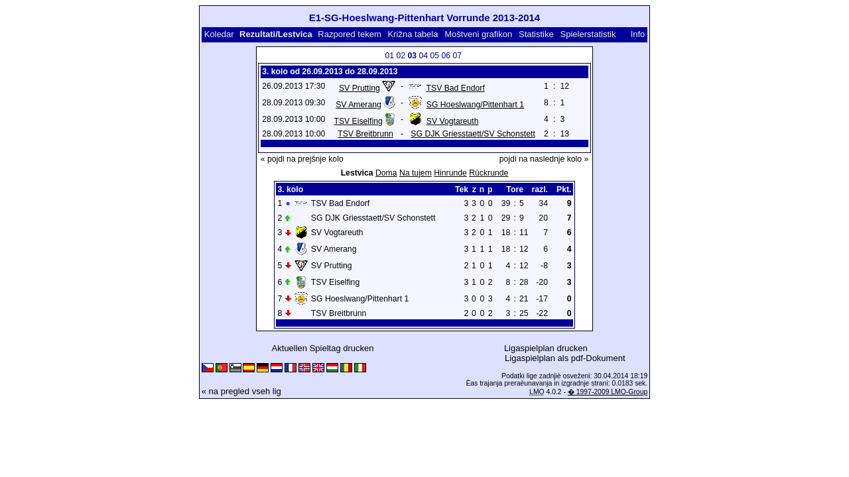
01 (389, 55)
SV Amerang (358, 104)
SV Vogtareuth (452, 121)
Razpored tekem (349, 34)
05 (434, 55)
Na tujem (415, 173)
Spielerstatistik (588, 34)
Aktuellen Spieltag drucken (323, 348)
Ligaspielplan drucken (546, 348)
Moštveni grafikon (478, 34)
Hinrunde (450, 173)
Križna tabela (413, 34)
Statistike (536, 34)
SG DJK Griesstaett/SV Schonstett (473, 133)
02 (400, 55)
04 (423, 55)
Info (638, 34)
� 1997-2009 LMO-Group (607, 392)
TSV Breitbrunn (365, 133)
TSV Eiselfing (358, 121)
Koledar (219, 34)
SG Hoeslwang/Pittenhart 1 (475, 104)
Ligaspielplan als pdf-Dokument (565, 358)
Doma (386, 173)
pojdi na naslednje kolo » (544, 159)
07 (457, 55)
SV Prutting (359, 88)
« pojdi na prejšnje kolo (302, 159)
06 (445, 55)
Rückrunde (488, 173)
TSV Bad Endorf (455, 88)
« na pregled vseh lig (241, 391)
